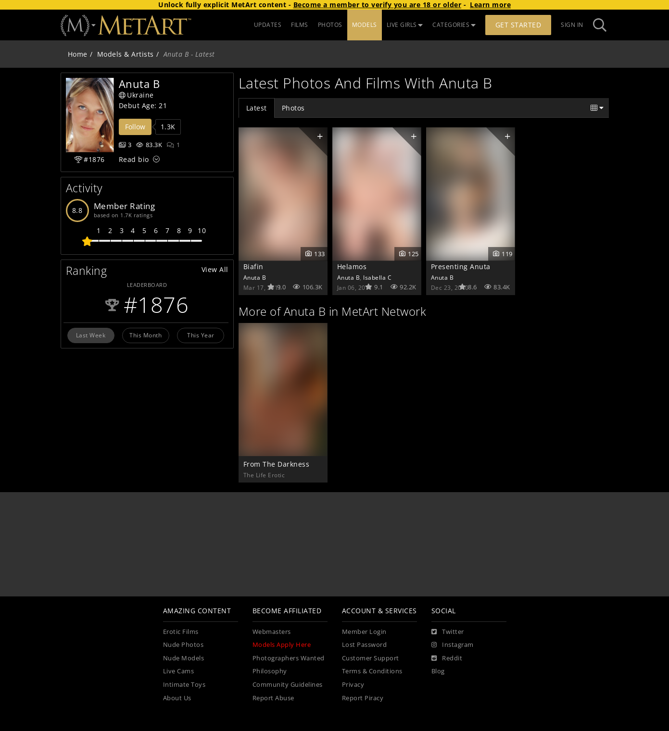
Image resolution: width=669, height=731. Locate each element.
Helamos (352, 266)
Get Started (518, 24)
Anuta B (254, 277)
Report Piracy (363, 698)
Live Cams (178, 671)
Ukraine (136, 94)
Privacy (353, 685)
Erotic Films (181, 632)
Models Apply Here (281, 645)
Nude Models (183, 658)
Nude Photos (183, 645)
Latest (256, 107)
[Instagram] (452, 645)
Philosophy (269, 671)
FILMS (299, 25)
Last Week (91, 335)
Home (78, 54)
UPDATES (268, 25)
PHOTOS (330, 25)
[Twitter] (447, 632)
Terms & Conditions (372, 671)
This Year (201, 335)
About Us (177, 698)
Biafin (253, 266)
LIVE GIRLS (405, 25)
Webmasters (271, 632)
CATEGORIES (454, 25)
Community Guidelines (287, 685)
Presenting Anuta (461, 266)
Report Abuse (273, 698)
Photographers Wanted (288, 658)
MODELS (364, 25)
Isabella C (377, 277)
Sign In (572, 25)
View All (215, 269)
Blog (438, 671)
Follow (135, 126)
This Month (145, 335)
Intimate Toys (184, 685)
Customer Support (370, 658)
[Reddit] (447, 658)
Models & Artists (125, 54)
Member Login (364, 632)
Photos (293, 107)
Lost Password (364, 645)
